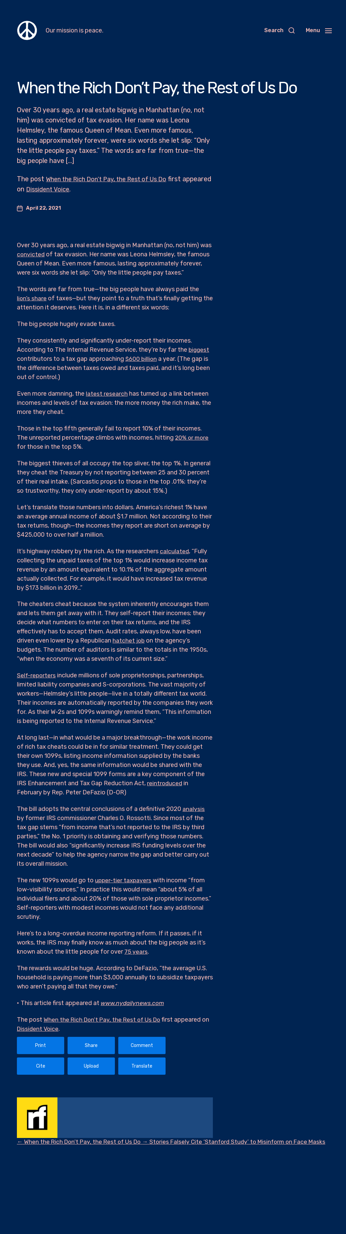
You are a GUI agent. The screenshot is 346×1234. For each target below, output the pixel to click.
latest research (107, 393)
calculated (174, 551)
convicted (31, 254)
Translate (141, 1066)
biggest (199, 349)
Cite (40, 1066)
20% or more (192, 437)
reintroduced (165, 783)
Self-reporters (37, 675)
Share (91, 1045)
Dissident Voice (80, 189)
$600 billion (141, 359)
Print (40, 1045)
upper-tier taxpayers (124, 880)
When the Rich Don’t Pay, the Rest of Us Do (113, 179)
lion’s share (32, 298)
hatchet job (129, 640)
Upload (91, 1066)
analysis (193, 809)
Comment (142, 1045)
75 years (136, 951)
